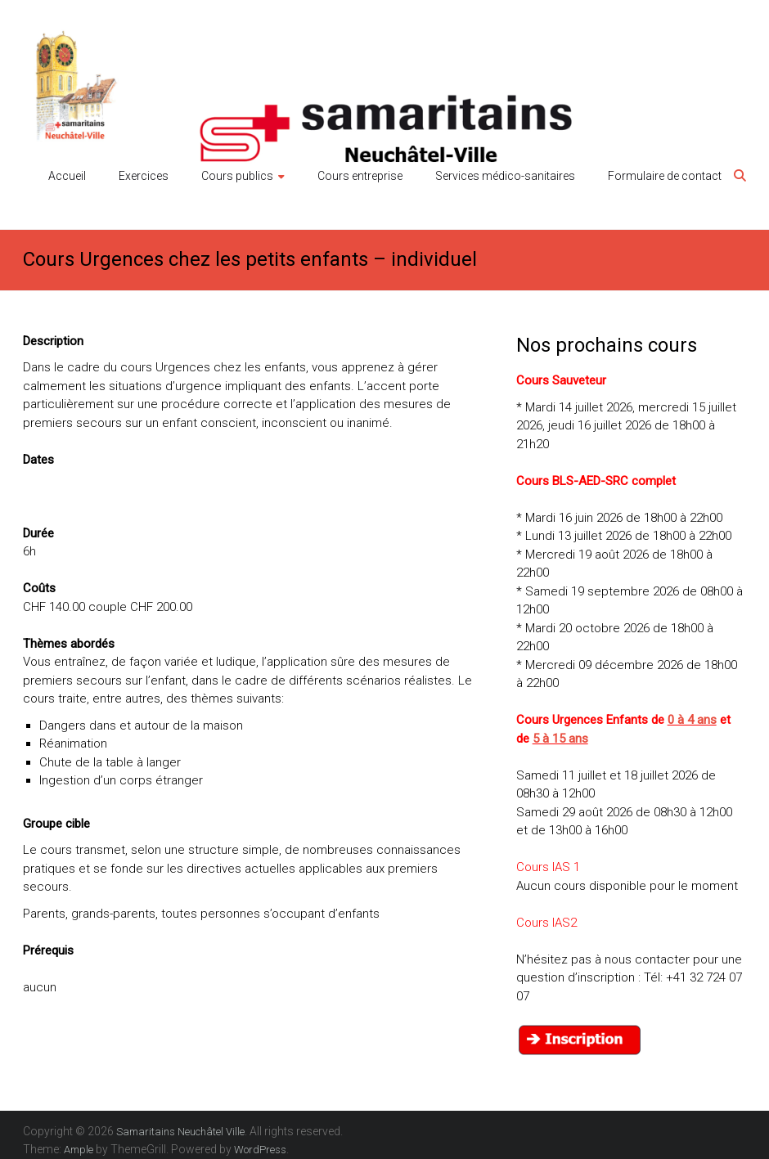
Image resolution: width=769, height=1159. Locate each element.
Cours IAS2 (546, 922)
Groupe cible (56, 823)
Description (53, 341)
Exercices (144, 175)
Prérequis (48, 950)
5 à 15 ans (560, 738)
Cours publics (237, 175)
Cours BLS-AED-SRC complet (596, 481)
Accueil (67, 175)
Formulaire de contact (665, 175)
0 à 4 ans (692, 719)
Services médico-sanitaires (505, 175)
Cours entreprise (359, 175)
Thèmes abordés (69, 643)
